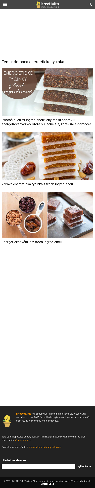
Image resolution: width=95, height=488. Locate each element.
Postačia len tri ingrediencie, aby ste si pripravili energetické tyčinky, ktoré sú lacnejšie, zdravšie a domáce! (46, 122)
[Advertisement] (47, 34)
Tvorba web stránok (80, 481)
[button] (90, 4)
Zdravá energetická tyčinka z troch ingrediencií (37, 184)
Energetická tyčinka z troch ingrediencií (32, 242)
